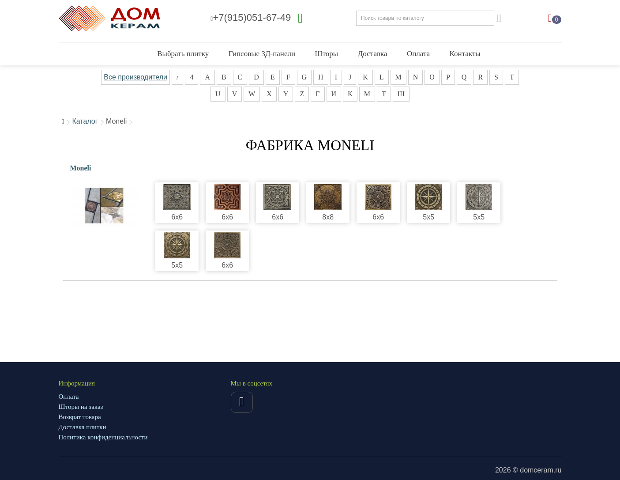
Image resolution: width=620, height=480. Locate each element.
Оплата (418, 53)
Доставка (372, 53)
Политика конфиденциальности (103, 437)
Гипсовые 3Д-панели (262, 53)
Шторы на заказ (81, 406)
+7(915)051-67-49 (250, 17)
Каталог (85, 121)
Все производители (135, 77)
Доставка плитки (82, 427)
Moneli (80, 168)
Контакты (465, 53)
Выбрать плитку (183, 53)
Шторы (326, 53)
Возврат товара (80, 416)
